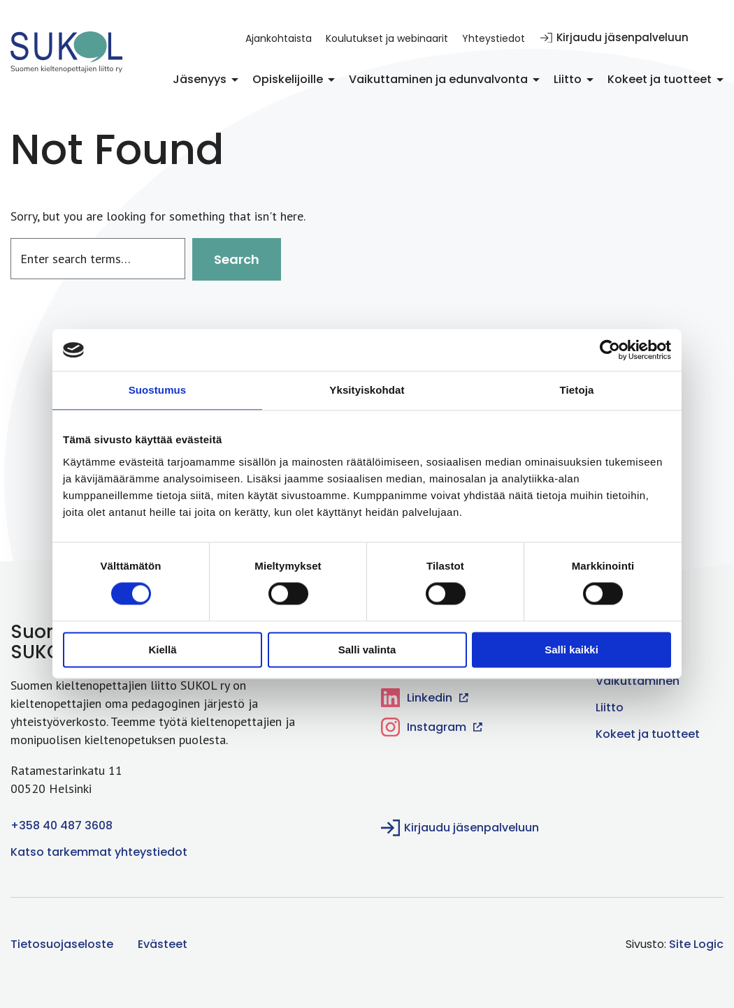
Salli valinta (367, 649)
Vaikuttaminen (637, 681)
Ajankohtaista (278, 38)
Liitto (568, 79)
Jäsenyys (199, 79)
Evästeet (162, 944)
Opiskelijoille (287, 79)
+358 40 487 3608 (61, 825)
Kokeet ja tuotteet (659, 79)
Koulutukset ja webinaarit (387, 38)
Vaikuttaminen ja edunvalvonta (438, 79)
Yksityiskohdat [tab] (366, 390)
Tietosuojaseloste (61, 944)
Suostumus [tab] (158, 390)
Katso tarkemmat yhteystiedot (98, 852)
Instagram (431, 727)
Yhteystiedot (493, 38)
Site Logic (696, 944)
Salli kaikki (571, 649)
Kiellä (162, 649)
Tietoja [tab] (577, 390)
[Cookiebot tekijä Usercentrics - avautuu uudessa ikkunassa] (610, 349)
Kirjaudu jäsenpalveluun (614, 37)
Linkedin (424, 697)
